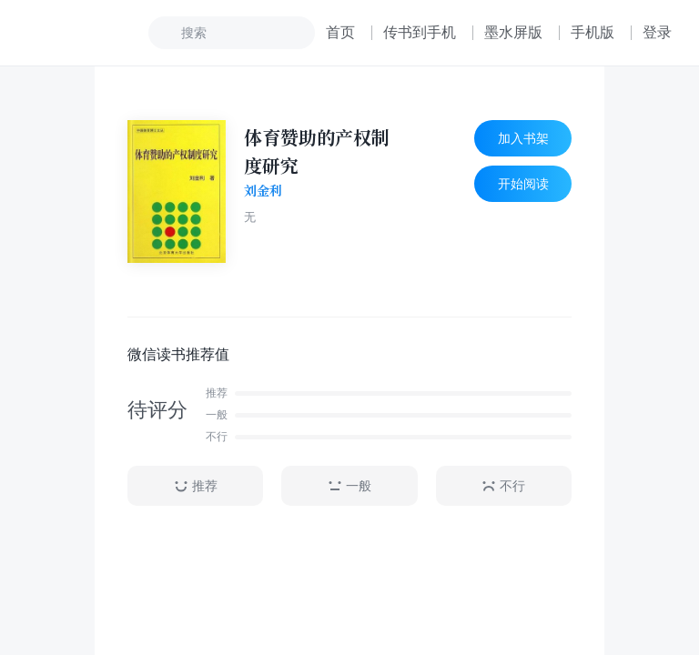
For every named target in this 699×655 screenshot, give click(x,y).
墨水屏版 (513, 32)
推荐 (196, 486)
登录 (657, 32)
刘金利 (263, 191)
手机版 (592, 32)
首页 (340, 32)
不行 (503, 486)
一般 (349, 486)
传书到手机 (419, 32)
